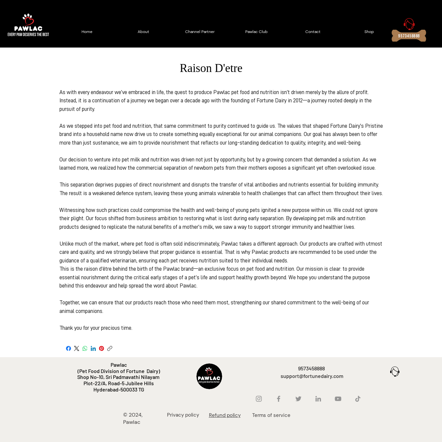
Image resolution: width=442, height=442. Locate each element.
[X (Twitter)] (76, 348)
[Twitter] (298, 399)
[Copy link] (109, 348)
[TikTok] (358, 399)
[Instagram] (259, 399)
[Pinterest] (101, 348)
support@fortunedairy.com (312, 376)
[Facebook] (68, 348)
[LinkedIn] (93, 348)
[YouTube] (338, 399)
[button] (418, 9)
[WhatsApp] (85, 348)
